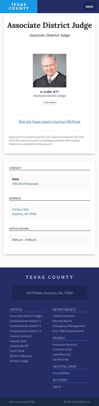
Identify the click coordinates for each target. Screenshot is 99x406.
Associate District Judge (26, 316)
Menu (89, 6)
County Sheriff (19, 346)
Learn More (49, 102)
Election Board (62, 321)
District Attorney (21, 356)
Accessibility (61, 373)
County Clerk (18, 341)
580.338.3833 (20, 184)
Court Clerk (17, 351)
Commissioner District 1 (25, 321)
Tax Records (61, 359)
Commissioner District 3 (25, 331)
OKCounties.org (17, 401)
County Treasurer (64, 316)
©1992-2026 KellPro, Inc (77, 401)
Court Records (62, 349)
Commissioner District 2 (25, 326)
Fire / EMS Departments (68, 331)
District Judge (19, 361)
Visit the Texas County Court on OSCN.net (49, 121)
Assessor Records (65, 344)
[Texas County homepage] (18, 6)
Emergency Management (69, 326)
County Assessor (21, 336)
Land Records (62, 354)
